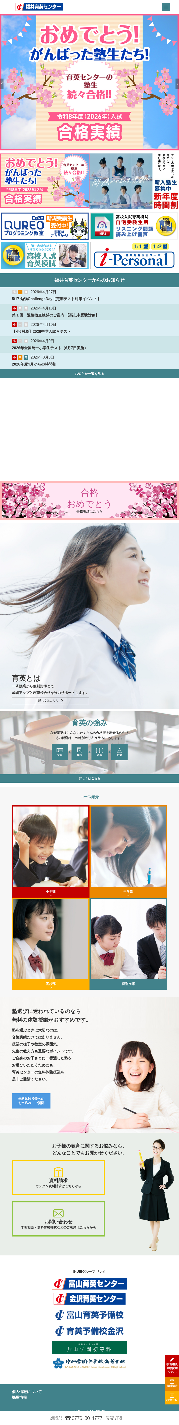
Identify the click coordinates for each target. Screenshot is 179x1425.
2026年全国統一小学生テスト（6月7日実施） (50, 348)
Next (177, 83)
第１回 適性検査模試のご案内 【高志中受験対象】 (55, 315)
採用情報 (19, 1397)
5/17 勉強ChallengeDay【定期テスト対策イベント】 (56, 299)
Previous (2, 83)
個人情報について (27, 1392)
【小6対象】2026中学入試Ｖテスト (41, 332)
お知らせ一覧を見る (89, 374)
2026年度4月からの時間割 (34, 364)
